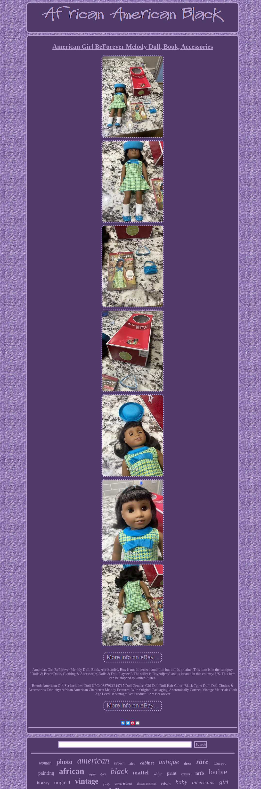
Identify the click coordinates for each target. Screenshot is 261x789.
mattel (141, 772)
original (62, 782)
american (93, 760)
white (158, 774)
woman (45, 763)
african (71, 771)
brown (119, 763)
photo (64, 761)
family (106, 784)
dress (187, 763)
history (43, 783)
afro (132, 763)
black (119, 771)
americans (203, 782)
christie (185, 774)
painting (46, 773)
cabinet (147, 762)
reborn (166, 783)
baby (181, 782)
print (171, 773)
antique (169, 761)
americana (123, 783)
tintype (220, 764)
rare (202, 761)
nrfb (199, 773)
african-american (146, 783)
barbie (218, 772)
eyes (103, 774)
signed (92, 774)
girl (223, 781)
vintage (86, 781)
